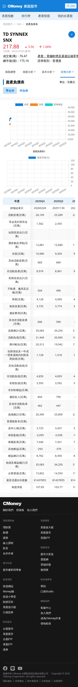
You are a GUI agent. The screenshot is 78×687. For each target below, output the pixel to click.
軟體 (5, 532)
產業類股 (44, 16)
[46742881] (24, 90)
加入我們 (32, 510)
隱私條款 (7, 681)
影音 (5, 548)
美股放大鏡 (9, 607)
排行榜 (25, 16)
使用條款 (19, 681)
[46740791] (10, 90)
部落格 (20, 510)
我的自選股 (65, 16)
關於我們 (8, 510)
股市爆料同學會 (12, 570)
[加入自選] (71, 34)
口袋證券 (8, 612)
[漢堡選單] (4, 6)
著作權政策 (32, 681)
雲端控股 (46, 564)
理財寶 (7, 527)
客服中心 (46, 608)
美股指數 (8, 16)
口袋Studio (47, 591)
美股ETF (7, 644)
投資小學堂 (9, 596)
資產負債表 (32, 24)
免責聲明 (58, 681)
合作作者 (8, 553)
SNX (19, 24)
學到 (43, 586)
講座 (5, 537)
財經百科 (8, 602)
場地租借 (46, 623)
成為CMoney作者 (51, 618)
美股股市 (8, 24)
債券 (5, 649)
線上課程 (8, 543)
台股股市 (8, 628)
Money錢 (8, 591)
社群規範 (46, 681)
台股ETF (7, 639)
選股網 (44, 559)
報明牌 (44, 570)
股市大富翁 (47, 554)
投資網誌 (8, 586)
